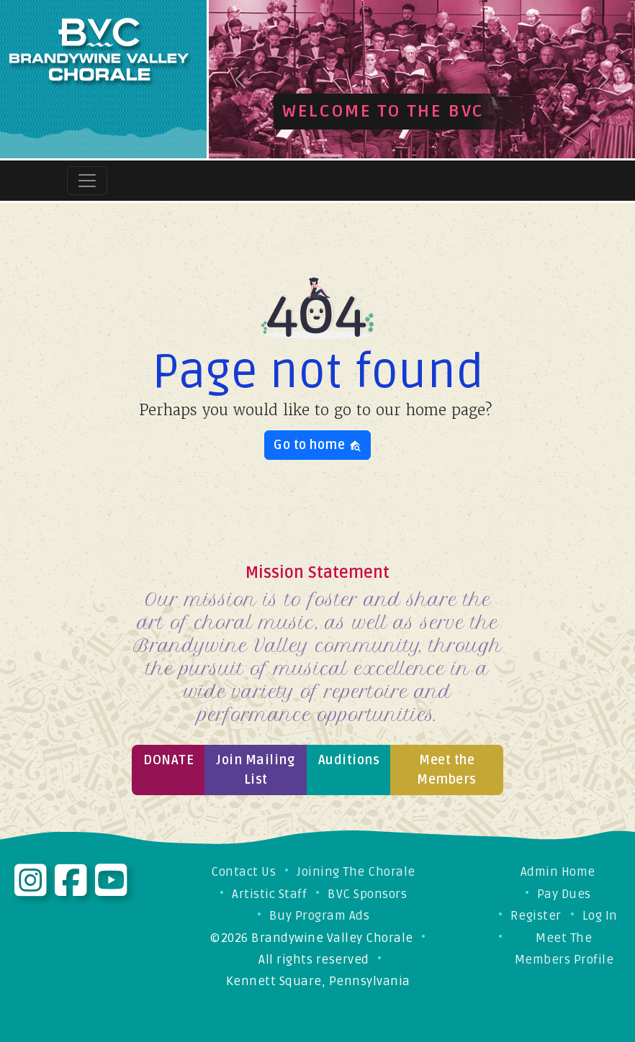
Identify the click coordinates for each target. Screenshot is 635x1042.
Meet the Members (447, 769)
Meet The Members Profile (564, 948)
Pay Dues (564, 894)
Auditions (349, 760)
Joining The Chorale (356, 871)
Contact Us (243, 871)
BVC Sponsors (367, 894)
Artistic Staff (269, 894)
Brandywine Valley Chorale (332, 938)
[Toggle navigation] (87, 180)
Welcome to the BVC (383, 111)
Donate (168, 760)
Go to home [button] (317, 445)
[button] (241, 79)
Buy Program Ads (319, 915)
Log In (600, 915)
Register (536, 915)
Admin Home (558, 871)
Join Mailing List (255, 769)
